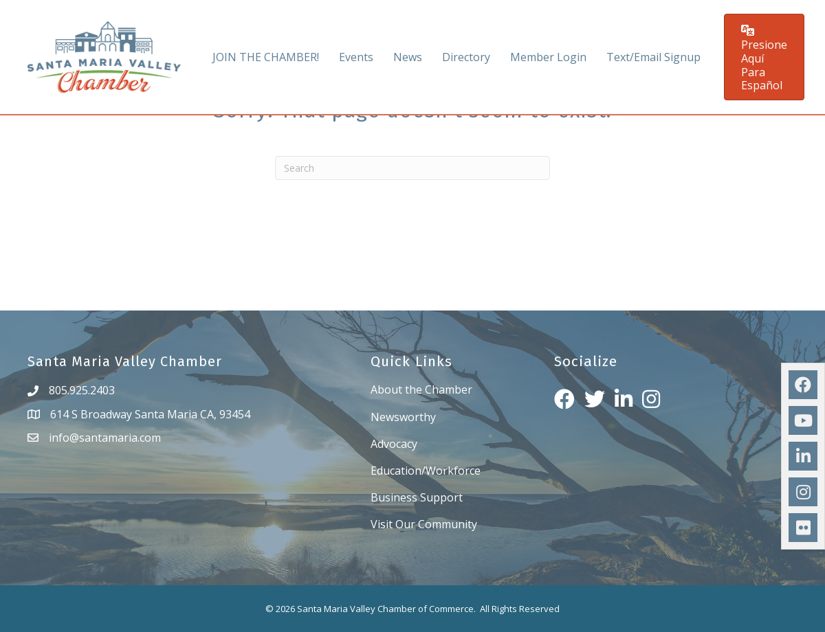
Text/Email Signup (653, 57)
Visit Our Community (424, 524)
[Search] (412, 168)
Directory (466, 57)
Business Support (417, 497)
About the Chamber (421, 389)
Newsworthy (403, 417)
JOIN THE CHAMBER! (265, 57)
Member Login (548, 57)
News (407, 57)
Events (356, 57)
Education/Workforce (426, 470)
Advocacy (394, 443)
